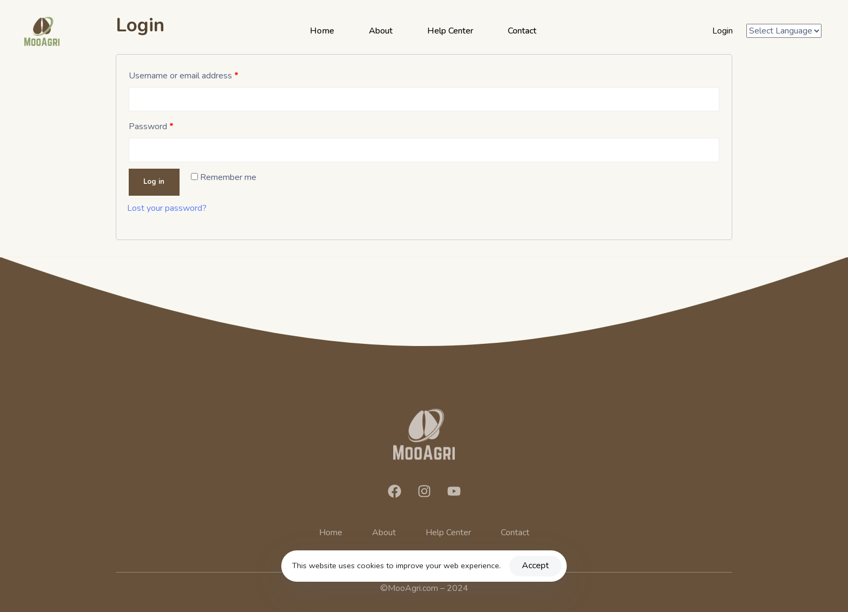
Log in (153, 182)
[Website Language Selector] (784, 31)
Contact (522, 31)
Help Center (450, 31)
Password (151, 126)
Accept (535, 565)
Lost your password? (167, 208)
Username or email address (184, 76)
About (381, 31)
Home (322, 31)
